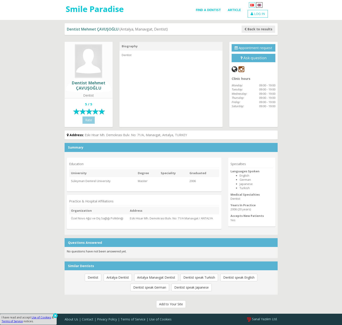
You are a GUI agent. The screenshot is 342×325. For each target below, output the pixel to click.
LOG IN (258, 14)
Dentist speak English (239, 277)
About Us (71, 319)
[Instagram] (241, 69)
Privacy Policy (107, 319)
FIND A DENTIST (208, 10)
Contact (87, 319)
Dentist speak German (149, 287)
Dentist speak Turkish (199, 277)
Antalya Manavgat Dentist (156, 277)
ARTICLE (234, 10)
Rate (88, 120)
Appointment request (253, 47)
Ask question (253, 57)
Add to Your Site (171, 304)
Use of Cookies (160, 319)
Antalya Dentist (118, 277)
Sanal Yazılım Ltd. (262, 319)
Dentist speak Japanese (191, 287)
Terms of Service (133, 319)
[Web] (235, 69)
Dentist (93, 277)
